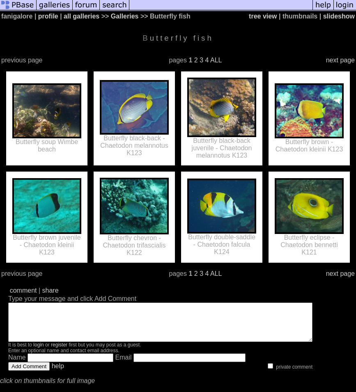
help (58, 373)
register (59, 352)
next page (340, 60)
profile (48, 16)
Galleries (125, 16)
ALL (216, 60)
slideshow (339, 16)
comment (23, 290)
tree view (263, 16)
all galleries (81, 16)
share (50, 290)
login (38, 352)
